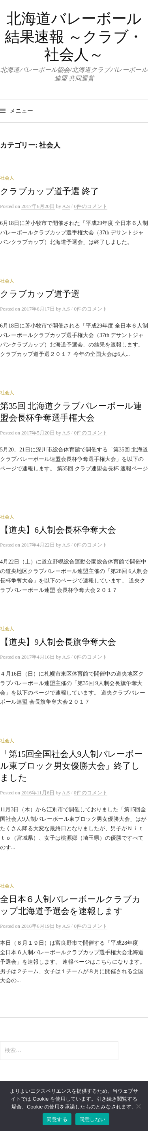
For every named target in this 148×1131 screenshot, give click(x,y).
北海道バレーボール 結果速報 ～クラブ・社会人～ (74, 36)
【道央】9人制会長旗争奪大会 (58, 642)
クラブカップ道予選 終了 (49, 191)
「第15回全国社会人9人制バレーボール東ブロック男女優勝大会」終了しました (71, 766)
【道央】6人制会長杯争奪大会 (58, 530)
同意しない (92, 1119)
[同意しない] (138, 1106)
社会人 (7, 178)
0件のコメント (90, 206)
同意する (57, 1119)
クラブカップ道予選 (40, 294)
